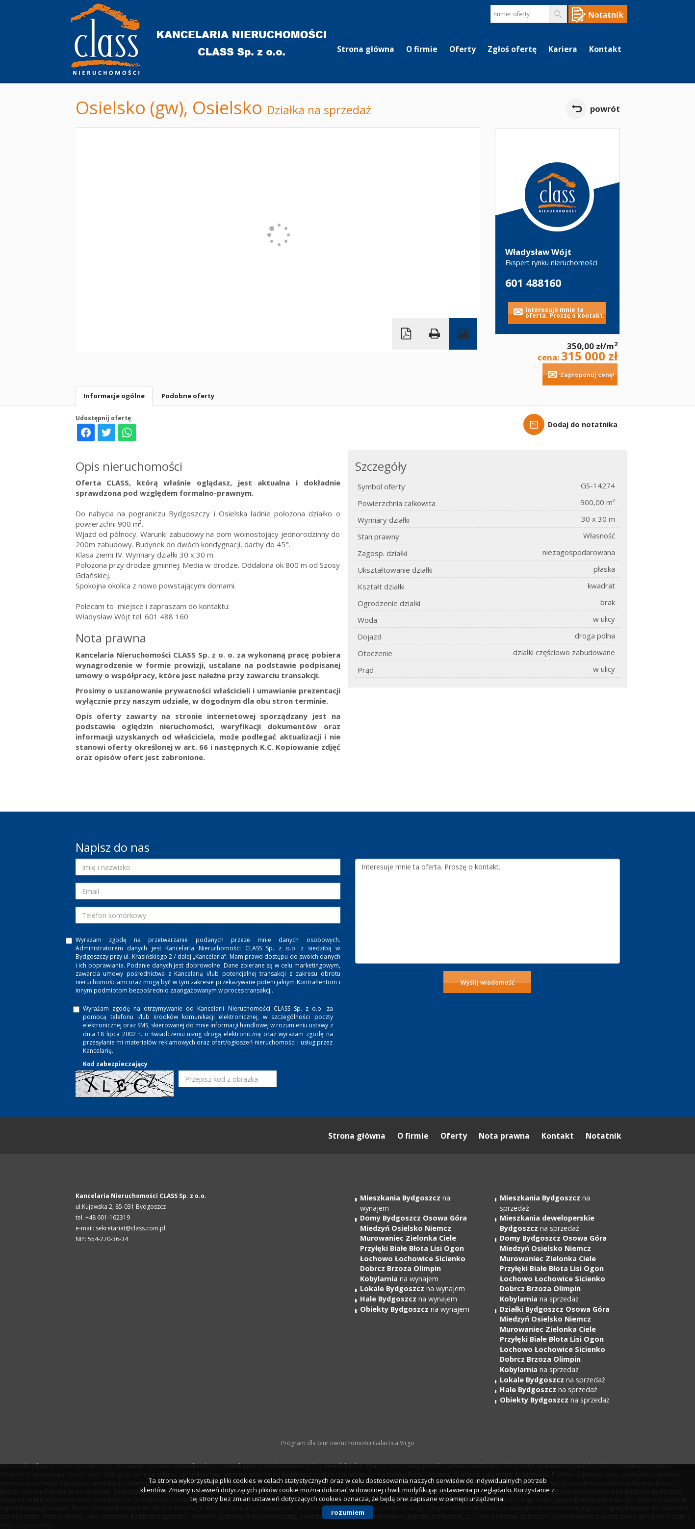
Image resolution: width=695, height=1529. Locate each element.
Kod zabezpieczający (115, 1064)
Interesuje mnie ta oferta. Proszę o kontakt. (565, 313)
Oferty (462, 49)
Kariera (562, 49)
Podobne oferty (188, 395)
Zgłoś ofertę (512, 49)
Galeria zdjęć (463, 334)
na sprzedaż (547, 1223)
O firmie (422, 49)
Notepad (597, 14)
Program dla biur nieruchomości (327, 1443)
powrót (605, 108)
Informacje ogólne (114, 395)
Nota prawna (504, 1135)
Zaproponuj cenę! (587, 375)
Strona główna (365, 49)
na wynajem (413, 1248)
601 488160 (533, 283)
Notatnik (603, 1135)
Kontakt (605, 49)
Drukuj (434, 334)
